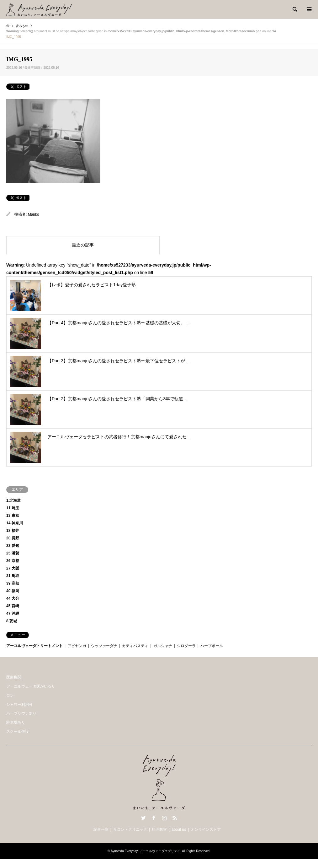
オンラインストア (206, 829)
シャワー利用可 (19, 704)
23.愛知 (12, 545)
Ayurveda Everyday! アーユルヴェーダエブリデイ (145, 851)
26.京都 (12, 561)
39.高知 (12, 583)
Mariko (33, 214)
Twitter (143, 818)
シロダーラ (186, 646)
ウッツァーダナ (104, 646)
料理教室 (159, 829)
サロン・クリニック (130, 829)
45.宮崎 (12, 606)
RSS (174, 818)
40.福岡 (12, 591)
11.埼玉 (12, 508)
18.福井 (12, 530)
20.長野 (12, 538)
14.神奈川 (14, 523)
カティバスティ (135, 646)
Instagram (164, 818)
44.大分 (12, 598)
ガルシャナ (162, 646)
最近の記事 (83, 244)
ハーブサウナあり (21, 713)
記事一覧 (101, 829)
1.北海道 (13, 500)
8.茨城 (11, 621)
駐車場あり (15, 722)
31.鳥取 (12, 576)
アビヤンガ (76, 646)
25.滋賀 (12, 553)
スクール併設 (17, 731)
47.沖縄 (12, 613)
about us (179, 829)
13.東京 (12, 515)
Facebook (153, 818)
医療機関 (13, 677)
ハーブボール (211, 646)
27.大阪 (12, 568)
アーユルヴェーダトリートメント (34, 646)
